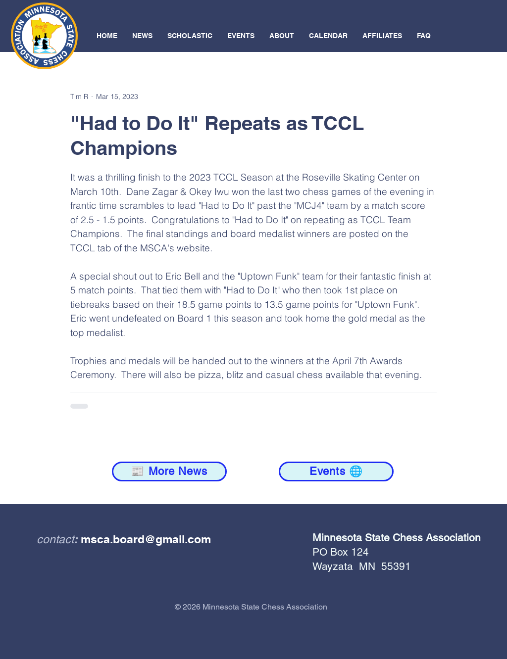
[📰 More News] (169, 471)
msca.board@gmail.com (146, 539)
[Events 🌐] (336, 471)
